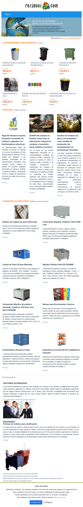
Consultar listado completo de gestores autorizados (20, 399)
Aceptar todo (36, 502)
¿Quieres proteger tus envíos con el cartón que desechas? (20, 473)
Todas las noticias (20, 110)
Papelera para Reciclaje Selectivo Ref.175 (34, 94)
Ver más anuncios (9, 377)
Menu (7, 14)
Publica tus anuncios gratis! (39, 201)
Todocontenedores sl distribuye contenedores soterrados (20, 476)
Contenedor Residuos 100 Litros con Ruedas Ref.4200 (63, 94)
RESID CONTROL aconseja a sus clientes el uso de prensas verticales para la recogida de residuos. (33, 478)
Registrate (77, 38)
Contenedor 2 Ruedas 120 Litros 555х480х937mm (42, 64)
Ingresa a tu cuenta (66, 38)
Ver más (4, 182)
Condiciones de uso (59, 497)
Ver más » (40, 43)
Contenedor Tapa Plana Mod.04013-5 (67, 64)
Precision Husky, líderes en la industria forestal (17, 481)
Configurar (48, 502)
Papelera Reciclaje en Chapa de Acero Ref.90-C (14, 64)
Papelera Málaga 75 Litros (10, 94)
